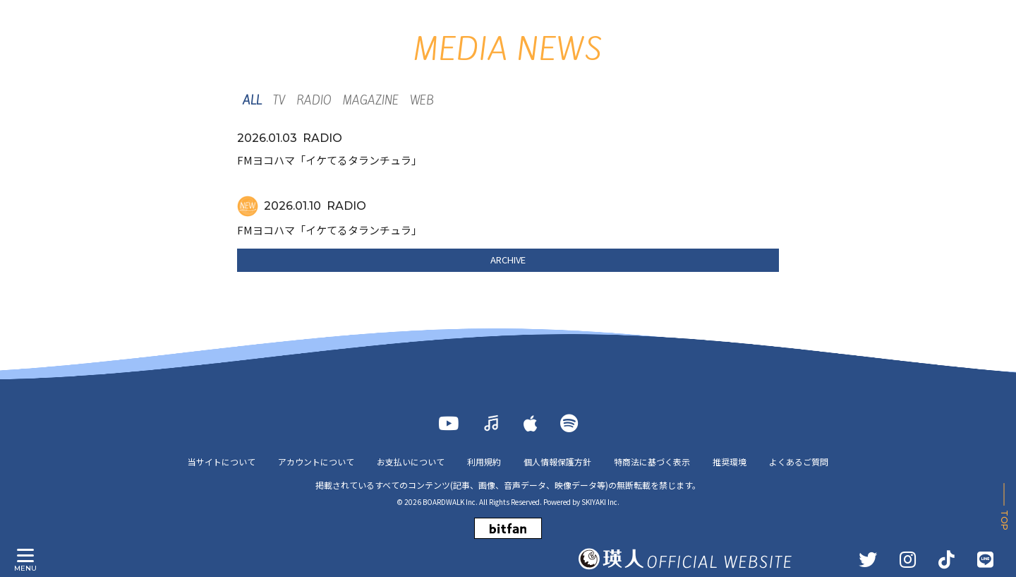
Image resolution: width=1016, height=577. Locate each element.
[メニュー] (25, 555)
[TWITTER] (868, 559)
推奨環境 (729, 462)
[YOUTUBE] (448, 423)
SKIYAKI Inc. (600, 501)
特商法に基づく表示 (652, 462)
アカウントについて (316, 462)
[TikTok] (946, 559)
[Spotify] (569, 423)
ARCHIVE (508, 259)
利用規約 (484, 462)
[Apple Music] (531, 423)
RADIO (314, 100)
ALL (252, 100)
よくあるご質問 (798, 462)
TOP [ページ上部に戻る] (1004, 520)
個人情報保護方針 (557, 462)
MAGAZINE (371, 100)
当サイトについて (221, 462)
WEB (422, 100)
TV (279, 100)
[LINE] (985, 559)
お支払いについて (411, 462)
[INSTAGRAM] (908, 559)
